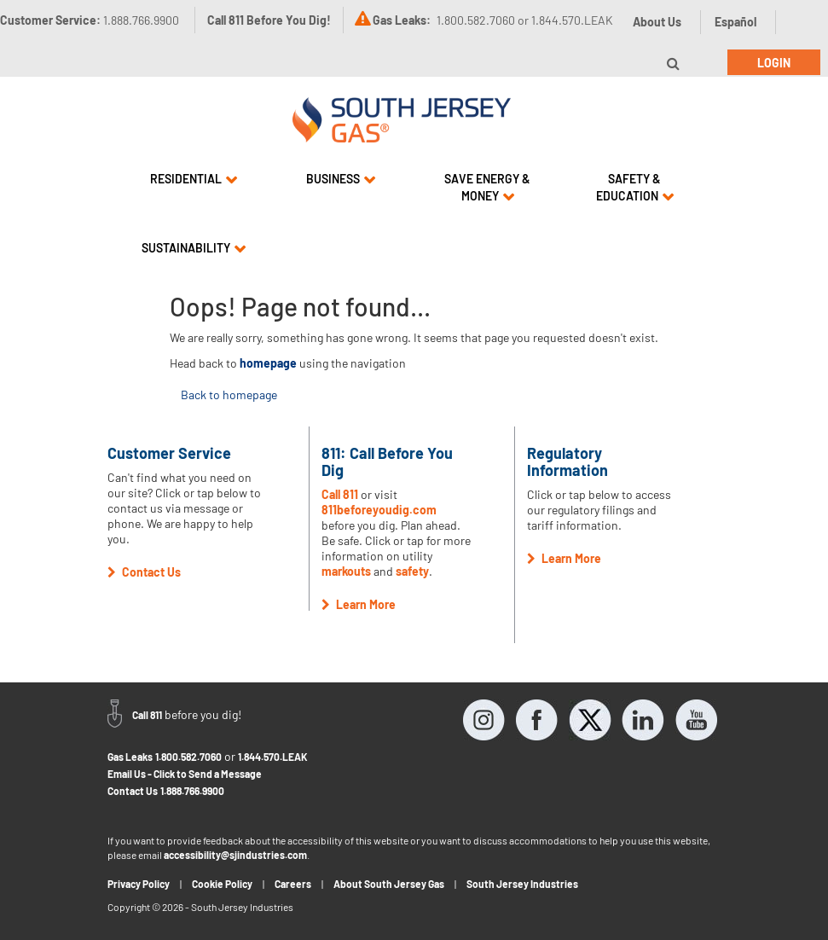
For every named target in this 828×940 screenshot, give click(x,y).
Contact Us (132, 791)
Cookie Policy (222, 884)
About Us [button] (657, 22)
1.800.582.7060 (188, 757)
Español (735, 22)
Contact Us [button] (144, 572)
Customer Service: (89, 20)
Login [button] (773, 62)
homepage (268, 363)
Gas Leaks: (402, 20)
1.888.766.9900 (192, 791)
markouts (346, 571)
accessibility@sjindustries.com (235, 855)
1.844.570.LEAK (273, 757)
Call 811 (339, 494)
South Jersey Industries (522, 884)
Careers (293, 884)
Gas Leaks (130, 757)
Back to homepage (229, 394)
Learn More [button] (358, 604)
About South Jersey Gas (388, 884)
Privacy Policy (138, 884)
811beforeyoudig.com (379, 509)
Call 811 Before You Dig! (269, 20)
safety (412, 571)
